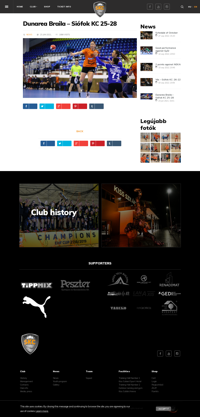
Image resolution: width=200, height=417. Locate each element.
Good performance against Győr (165, 49)
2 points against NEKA (168, 64)
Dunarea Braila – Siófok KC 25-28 (164, 96)
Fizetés (155, 391)
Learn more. (42, 411)
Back (79, 131)
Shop (155, 371)
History (23, 378)
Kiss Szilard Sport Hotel (130, 381)
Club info (24, 388)
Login (154, 381)
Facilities (124, 371)
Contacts (24, 384)
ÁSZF (154, 388)
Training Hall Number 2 (129, 384)
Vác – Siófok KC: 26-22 (168, 79)
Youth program (60, 381)
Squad (89, 378)
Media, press (26, 391)
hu (189, 7)
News (29, 34)
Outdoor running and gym (130, 388)
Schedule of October (166, 32)
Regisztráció (157, 384)
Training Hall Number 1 (129, 378)
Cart (154, 378)
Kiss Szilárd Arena (127, 391)
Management (26, 381)
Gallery (56, 384)
